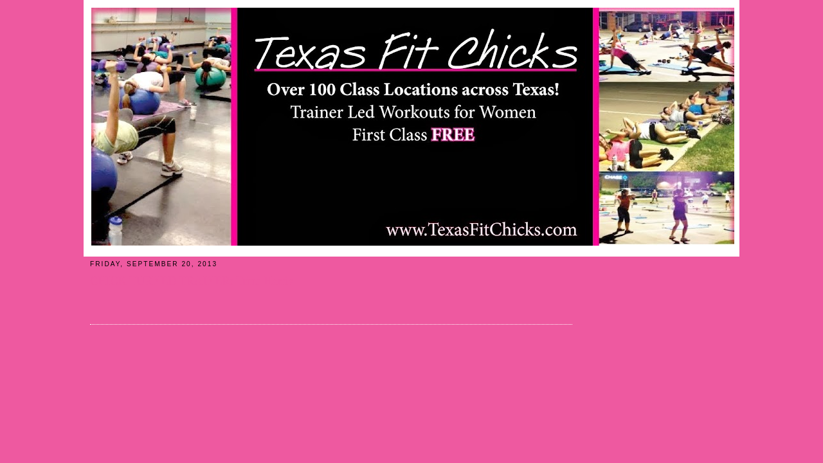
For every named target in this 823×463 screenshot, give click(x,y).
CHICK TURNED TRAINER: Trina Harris (191, 281)
